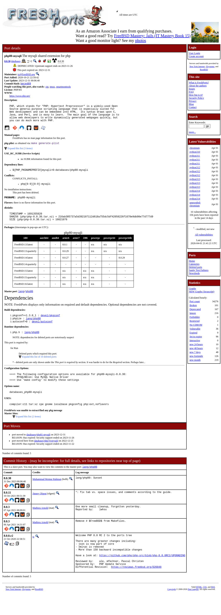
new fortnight (196, 356)
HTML (199, 608)
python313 (195, 179)
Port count (195, 301)
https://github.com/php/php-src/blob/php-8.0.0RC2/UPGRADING (142, 574)
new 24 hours (196, 344)
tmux (52, 87)
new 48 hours (196, 348)
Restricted (195, 321)
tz (33, 550)
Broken (193, 305)
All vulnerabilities (204, 234)
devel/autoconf (42, 331)
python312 (195, 167)
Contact (193, 107)
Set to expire (196, 336)
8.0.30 (7, 61)
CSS (205, 608)
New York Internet (197, 66)
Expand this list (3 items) (20, 152)
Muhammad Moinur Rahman (47, 493)
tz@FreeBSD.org (26, 74)
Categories (194, 264)
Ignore (193, 313)
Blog (191, 104)
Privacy (193, 101)
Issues (192, 88)
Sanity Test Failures (198, 270)
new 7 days (195, 352)
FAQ (191, 91)
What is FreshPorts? (199, 82)
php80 (29, 300)
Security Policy (196, 98)
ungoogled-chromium (195, 204)
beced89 (26, 84)
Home (192, 261)
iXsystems (210, 66)
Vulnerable (195, 328)
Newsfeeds (194, 273)
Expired (193, 332)
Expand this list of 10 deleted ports (39, 367)
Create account (196, 56)
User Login (194, 53)
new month (195, 360)
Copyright (171, 610)
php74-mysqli (51, 454)
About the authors (198, 85)
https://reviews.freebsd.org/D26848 (136, 588)
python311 (195, 155)
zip (47, 87)
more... (192, 132)
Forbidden (195, 317)
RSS (213, 608)
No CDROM (196, 324)
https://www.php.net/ (19, 96)
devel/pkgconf (50, 324)
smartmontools (63, 87)
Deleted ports (195, 267)
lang (21, 300)
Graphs (192, 288)
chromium (195, 148)
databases (16, 61)
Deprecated (195, 309)
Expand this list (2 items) (28, 429)
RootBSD (204, 69)
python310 (195, 151)
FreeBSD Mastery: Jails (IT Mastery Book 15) (152, 35)
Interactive (195, 340)
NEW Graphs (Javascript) (201, 291)
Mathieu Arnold (40, 521)
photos (140, 40)
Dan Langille (193, 610)
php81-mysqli (43, 448)
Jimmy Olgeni (40, 507)
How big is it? (196, 94)
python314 (195, 190)
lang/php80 (33, 328)
